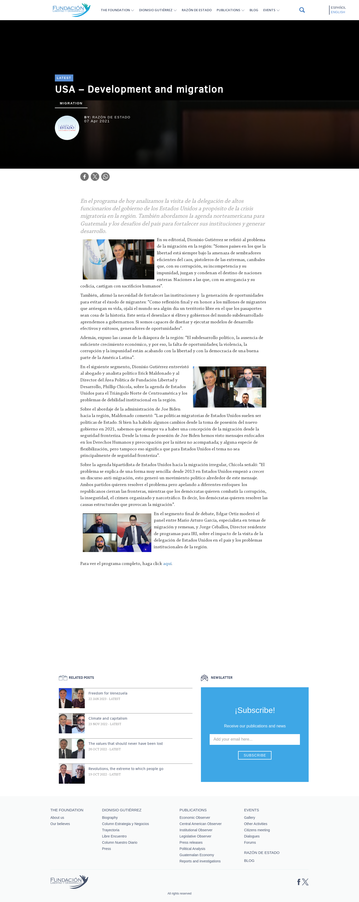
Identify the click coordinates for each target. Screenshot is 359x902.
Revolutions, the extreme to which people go (126, 768)
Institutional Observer (196, 830)
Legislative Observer (195, 836)
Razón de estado (197, 10)
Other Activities (255, 824)
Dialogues (252, 836)
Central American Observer (201, 824)
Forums (250, 842)
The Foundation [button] (115, 10)
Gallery (249, 818)
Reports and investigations (200, 861)
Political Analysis (192, 849)
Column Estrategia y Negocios (125, 824)
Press (106, 849)
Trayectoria (110, 830)
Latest (64, 78)
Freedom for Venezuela (108, 693)
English (338, 12)
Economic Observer (195, 818)
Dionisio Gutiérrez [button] (156, 10)
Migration (71, 103)
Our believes (60, 824)
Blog (254, 10)
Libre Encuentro (114, 836)
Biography (110, 818)
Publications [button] (228, 10)
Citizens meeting (257, 830)
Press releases (191, 842)
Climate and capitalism (108, 718)
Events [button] (269, 10)
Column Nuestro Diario (119, 842)
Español (338, 7)
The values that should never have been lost (126, 743)
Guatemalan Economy (197, 855)
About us (57, 818)
